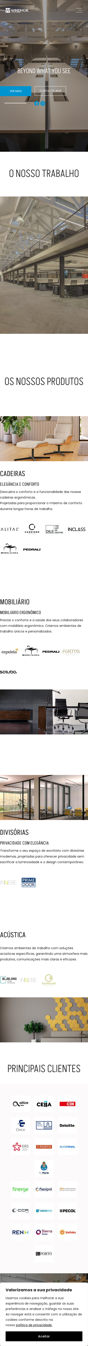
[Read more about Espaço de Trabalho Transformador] (44, 270)
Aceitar (44, 1336)
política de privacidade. (34, 1325)
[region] (44, 1314)
